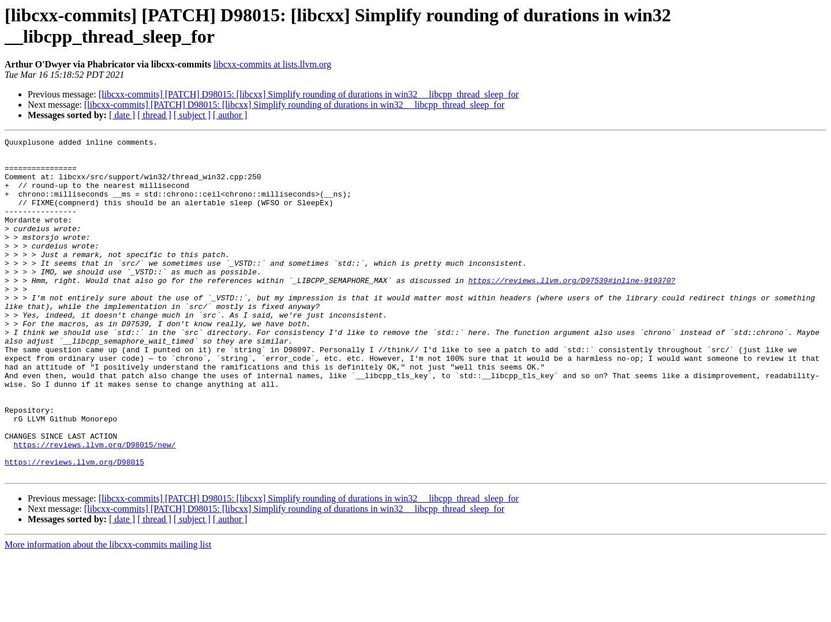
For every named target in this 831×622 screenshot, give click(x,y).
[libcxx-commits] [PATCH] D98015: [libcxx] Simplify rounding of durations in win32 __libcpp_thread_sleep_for (309, 94)
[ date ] (122, 115)
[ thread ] (154, 115)
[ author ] (230, 115)
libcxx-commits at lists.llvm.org (272, 64)
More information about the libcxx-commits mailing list (108, 612)
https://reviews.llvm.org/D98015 (74, 527)
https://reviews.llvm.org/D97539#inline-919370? (571, 309)
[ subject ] (192, 115)
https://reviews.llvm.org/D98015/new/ (95, 507)
